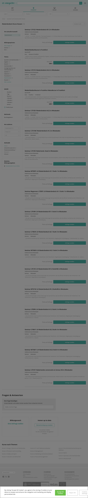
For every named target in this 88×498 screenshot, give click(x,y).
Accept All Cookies (60, 492)
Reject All (72, 493)
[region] (44, 492)
